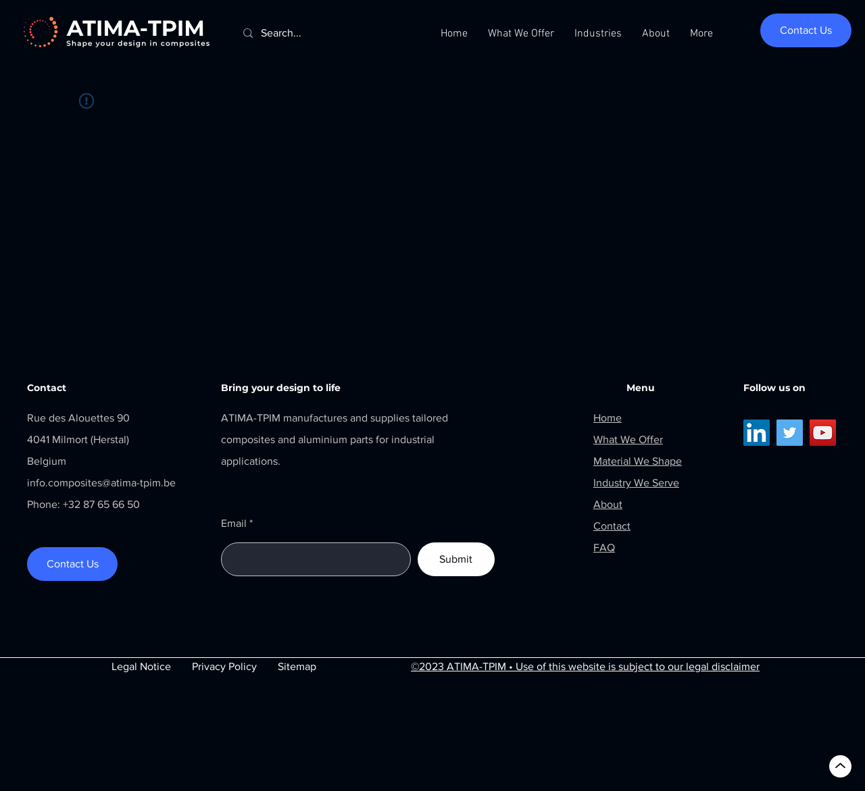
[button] (521, 34)
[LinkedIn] (756, 432)
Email (234, 523)
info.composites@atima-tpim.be (101, 482)
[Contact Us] (805, 30)
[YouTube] (823, 432)
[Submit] (456, 559)
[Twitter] (789, 432)
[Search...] (329, 33)
